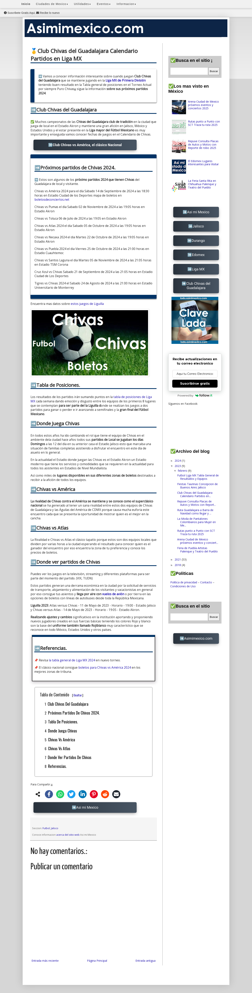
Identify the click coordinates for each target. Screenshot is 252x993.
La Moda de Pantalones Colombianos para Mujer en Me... (196, 522)
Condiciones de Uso (183, 586)
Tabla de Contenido (61, 694)
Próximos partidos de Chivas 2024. (74, 713)
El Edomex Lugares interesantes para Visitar (203, 162)
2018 (178, 565)
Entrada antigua (145, 960)
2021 (178, 559)
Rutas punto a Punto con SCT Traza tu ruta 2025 (204, 123)
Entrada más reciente (45, 960)
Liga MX (198, 269)
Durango (198, 241)
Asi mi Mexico (87, 807)
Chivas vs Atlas (59, 748)
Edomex (198, 255)
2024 (178, 460)
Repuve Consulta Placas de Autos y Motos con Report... (196, 503)
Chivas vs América (61, 739)
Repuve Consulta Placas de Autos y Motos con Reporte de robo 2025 (203, 144)
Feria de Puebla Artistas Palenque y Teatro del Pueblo (197, 549)
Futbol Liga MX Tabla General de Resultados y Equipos (198, 477)
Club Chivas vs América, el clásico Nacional (87, 145)
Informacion (126, 4)
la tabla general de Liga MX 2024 (72, 660)
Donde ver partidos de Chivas (69, 757)
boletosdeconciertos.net (51, 200)
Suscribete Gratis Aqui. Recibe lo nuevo (31, 12)
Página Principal (97, 960)
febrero (183, 470)
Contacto (206, 582)
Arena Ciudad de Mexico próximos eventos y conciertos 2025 (203, 105)
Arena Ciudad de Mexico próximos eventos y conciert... (197, 541)
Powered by (195, 395)
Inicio (26, 4)
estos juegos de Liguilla (87, 304)
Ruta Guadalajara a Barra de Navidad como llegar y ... (195, 511)
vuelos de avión (113, 594)
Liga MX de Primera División (126, 80)
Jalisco (54, 828)
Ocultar (77, 695)
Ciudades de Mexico (52, 4)
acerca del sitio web (68, 834)
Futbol (46, 828)
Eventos (104, 4)
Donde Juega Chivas (62, 731)
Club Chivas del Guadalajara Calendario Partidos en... (194, 494)
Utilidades (82, 4)
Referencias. (57, 766)
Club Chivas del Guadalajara (68, 704)
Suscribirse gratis (195, 383)
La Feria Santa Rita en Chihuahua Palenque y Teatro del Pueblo (202, 184)
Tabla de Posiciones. (63, 722)
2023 (178, 466)
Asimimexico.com (198, 638)
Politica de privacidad (183, 582)
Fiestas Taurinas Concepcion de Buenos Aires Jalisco (197, 485)
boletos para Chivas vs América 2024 (104, 667)
